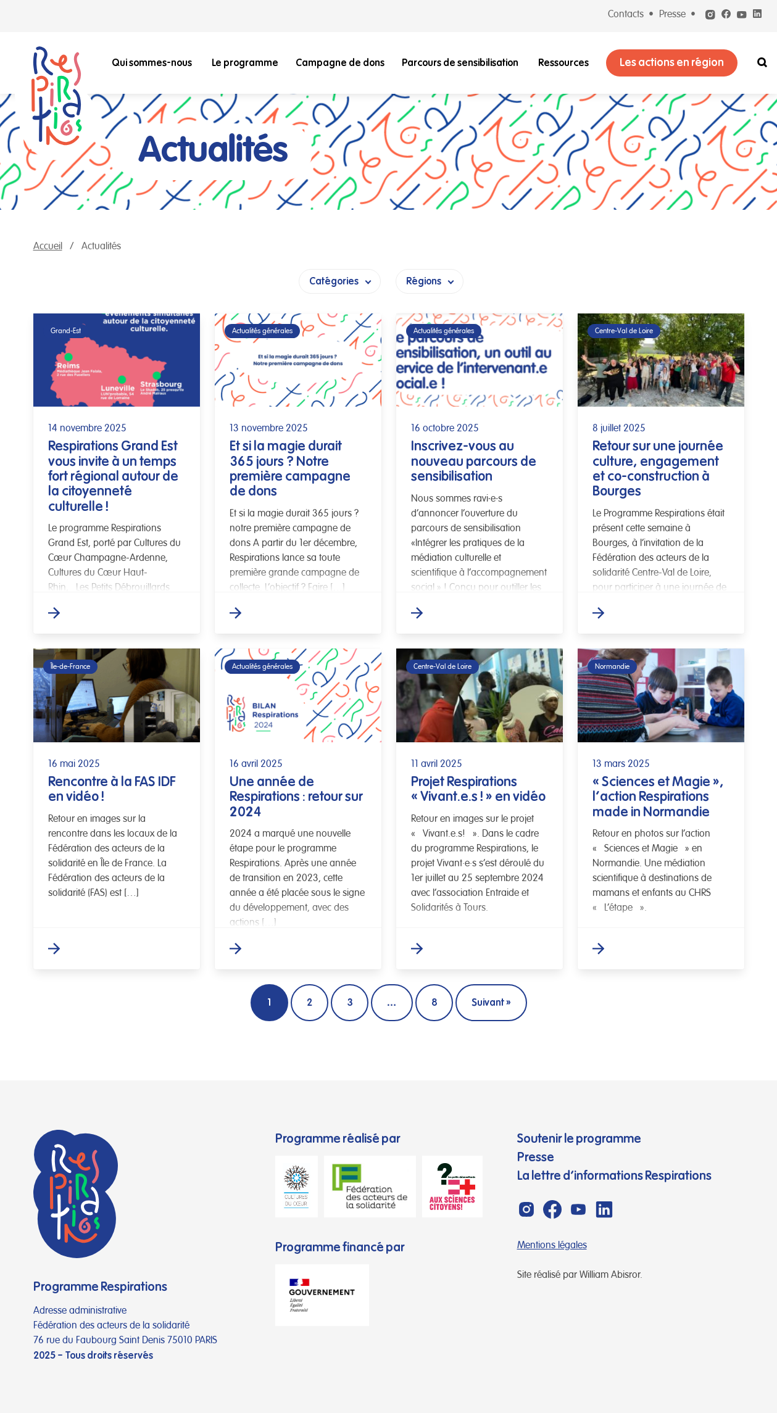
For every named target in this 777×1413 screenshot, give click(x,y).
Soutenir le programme (579, 1138)
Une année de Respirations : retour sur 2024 (296, 796)
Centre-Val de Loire (624, 331)
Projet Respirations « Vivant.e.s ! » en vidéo (478, 789)
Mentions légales (552, 1246)
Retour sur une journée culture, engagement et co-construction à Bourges (657, 468)
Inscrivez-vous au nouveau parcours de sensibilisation (473, 460)
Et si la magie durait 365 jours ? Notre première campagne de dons (290, 468)
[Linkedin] (757, 15)
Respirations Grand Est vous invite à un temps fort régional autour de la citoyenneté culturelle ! (113, 475)
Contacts (626, 15)
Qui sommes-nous (152, 63)
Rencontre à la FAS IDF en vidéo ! (112, 789)
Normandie (612, 666)
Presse (672, 15)
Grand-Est (66, 331)
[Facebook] (726, 15)
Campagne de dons (340, 63)
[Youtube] (742, 17)
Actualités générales (262, 331)
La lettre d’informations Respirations (614, 1175)
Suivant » (491, 1003)
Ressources (563, 63)
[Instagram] (710, 17)
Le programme (245, 63)
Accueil (47, 247)
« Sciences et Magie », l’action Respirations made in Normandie (658, 796)
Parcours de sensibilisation (460, 63)
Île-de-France (70, 666)
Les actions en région (672, 62)
